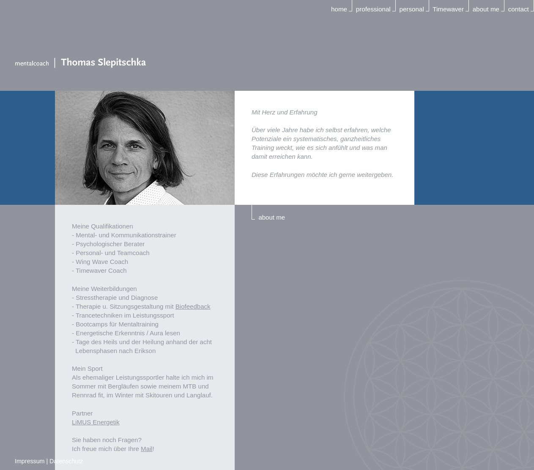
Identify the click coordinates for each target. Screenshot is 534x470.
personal (411, 9)
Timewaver (448, 9)
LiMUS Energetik (96, 422)
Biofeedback (193, 306)
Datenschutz (66, 461)
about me (486, 9)
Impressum (29, 461)
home (339, 9)
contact (518, 9)
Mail (147, 448)
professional (373, 9)
